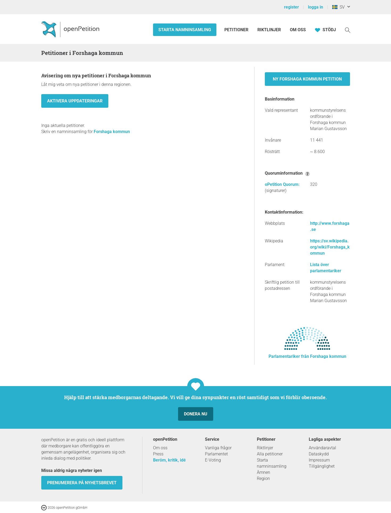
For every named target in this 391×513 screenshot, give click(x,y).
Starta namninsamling (184, 29)
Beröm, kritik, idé (169, 460)
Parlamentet (216, 453)
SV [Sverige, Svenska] (338, 7)
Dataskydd (319, 453)
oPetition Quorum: (282, 184)
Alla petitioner (270, 453)
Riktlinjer (269, 29)
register (291, 7)
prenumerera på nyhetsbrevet (82, 482)
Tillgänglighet (322, 466)
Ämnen (263, 472)
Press (158, 453)
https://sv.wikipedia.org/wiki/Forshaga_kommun (330, 247)
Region (263, 478)
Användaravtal (322, 447)
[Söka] (347, 30)
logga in (315, 7)
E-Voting (213, 460)
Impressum (319, 460)
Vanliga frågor (218, 447)
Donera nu (195, 413)
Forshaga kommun (112, 131)
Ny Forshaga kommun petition (307, 79)
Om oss (298, 29)
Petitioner (236, 29)
